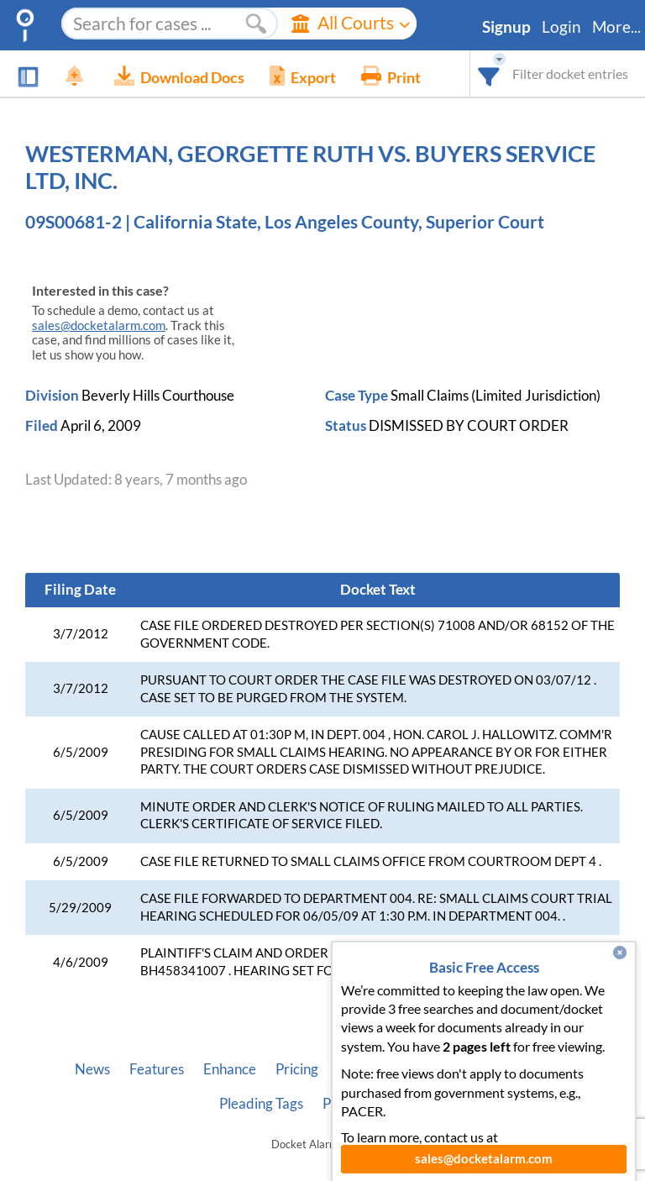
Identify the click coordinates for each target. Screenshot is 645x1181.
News (92, 1069)
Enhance (229, 1069)
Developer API (441, 1069)
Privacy (346, 1103)
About (357, 1069)
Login (561, 27)
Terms (408, 1103)
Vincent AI (538, 1069)
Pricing (296, 1069)
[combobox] (489, 73)
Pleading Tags (261, 1103)
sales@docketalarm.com (98, 325)
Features (156, 1069)
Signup (506, 27)
